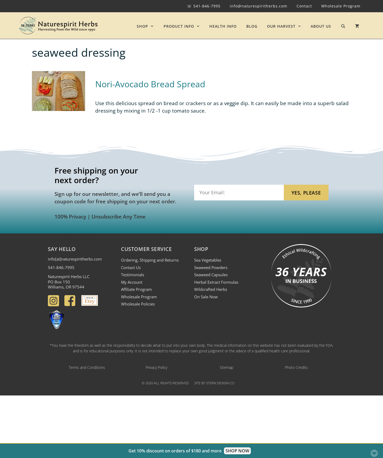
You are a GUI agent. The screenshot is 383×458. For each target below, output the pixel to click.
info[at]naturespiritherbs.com (75, 259)
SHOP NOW (237, 451)
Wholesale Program (340, 6)
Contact (304, 6)
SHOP (148, 26)
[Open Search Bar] (343, 26)
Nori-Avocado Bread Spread (150, 84)
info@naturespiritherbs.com (258, 6)
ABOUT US (321, 26)
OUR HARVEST (286, 26)
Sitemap (226, 367)
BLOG (251, 26)
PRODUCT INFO (184, 26)
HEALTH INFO (223, 26)
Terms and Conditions (87, 367)
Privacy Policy (156, 367)
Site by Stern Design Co (214, 383)
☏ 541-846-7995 (203, 6)
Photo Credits (296, 367)
